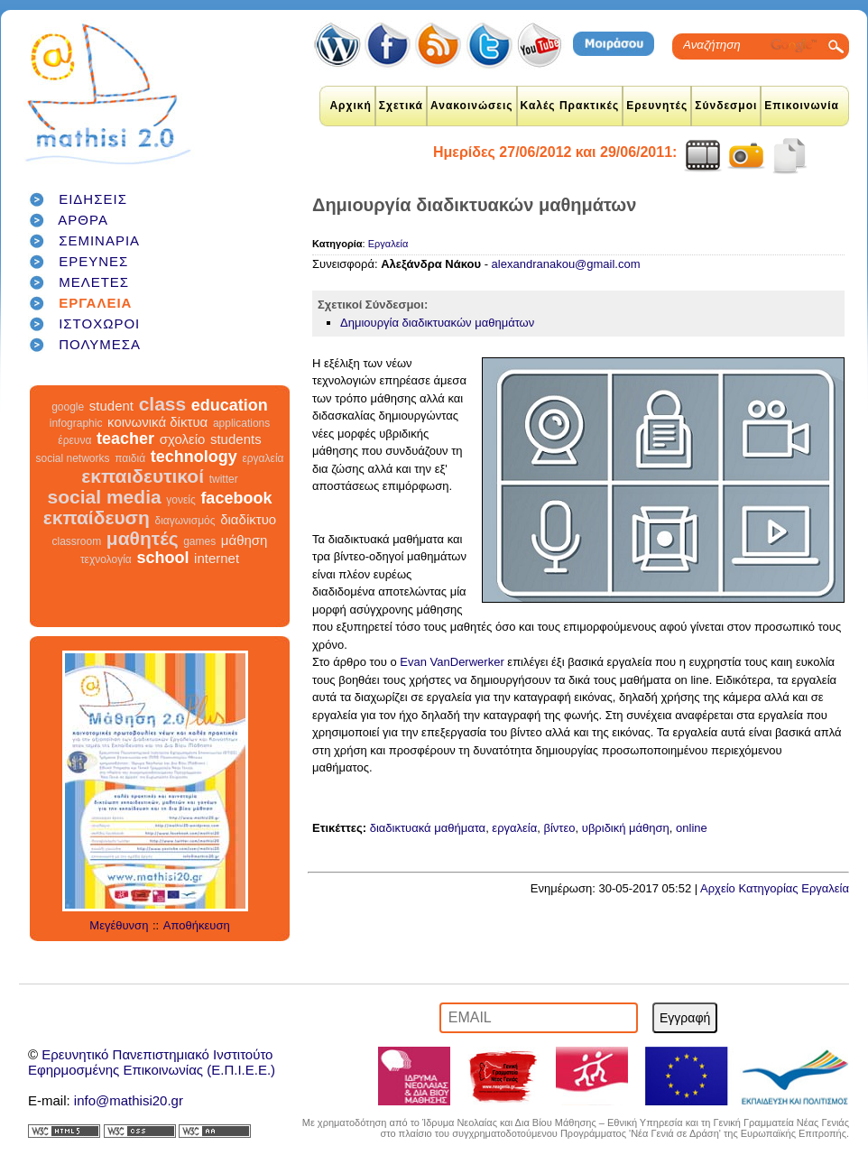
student (111, 405)
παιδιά (130, 458)
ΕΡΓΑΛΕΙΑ (95, 302)
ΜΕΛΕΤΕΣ (94, 282)
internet (216, 558)
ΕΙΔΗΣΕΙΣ (93, 199)
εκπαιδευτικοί (142, 476)
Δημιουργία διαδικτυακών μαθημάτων (437, 322)
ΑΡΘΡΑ (83, 219)
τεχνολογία (106, 559)
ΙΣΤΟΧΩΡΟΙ (99, 323)
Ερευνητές (657, 105)
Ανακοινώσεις (471, 105)
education (229, 405)
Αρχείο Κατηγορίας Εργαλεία (774, 888)
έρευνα (74, 440)
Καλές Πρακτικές (570, 105)
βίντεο (560, 828)
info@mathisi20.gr (128, 1100)
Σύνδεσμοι (726, 105)
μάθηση (244, 540)
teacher (125, 438)
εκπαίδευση (96, 517)
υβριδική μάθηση (625, 828)
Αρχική (350, 105)
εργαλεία (262, 458)
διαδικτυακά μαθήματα (427, 828)
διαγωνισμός (184, 520)
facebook (236, 498)
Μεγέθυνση (118, 925)
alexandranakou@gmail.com (566, 264)
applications (241, 423)
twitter (223, 479)
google (67, 407)
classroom (77, 541)
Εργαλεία (388, 243)
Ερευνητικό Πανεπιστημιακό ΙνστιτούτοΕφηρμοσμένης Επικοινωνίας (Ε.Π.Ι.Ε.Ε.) (151, 1062)
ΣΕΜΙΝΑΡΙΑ (99, 240)
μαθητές (142, 538)
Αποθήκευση (196, 925)
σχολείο (183, 439)
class (163, 403)
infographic (76, 423)
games (199, 541)
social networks (73, 458)
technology (194, 456)
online (691, 828)
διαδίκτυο (248, 519)
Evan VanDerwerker (451, 662)
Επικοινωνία (801, 105)
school (162, 558)
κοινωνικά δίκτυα (157, 422)
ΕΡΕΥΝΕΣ (93, 261)
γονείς (180, 499)
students (236, 439)
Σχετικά (401, 105)
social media (105, 496)
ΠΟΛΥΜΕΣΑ (100, 344)
